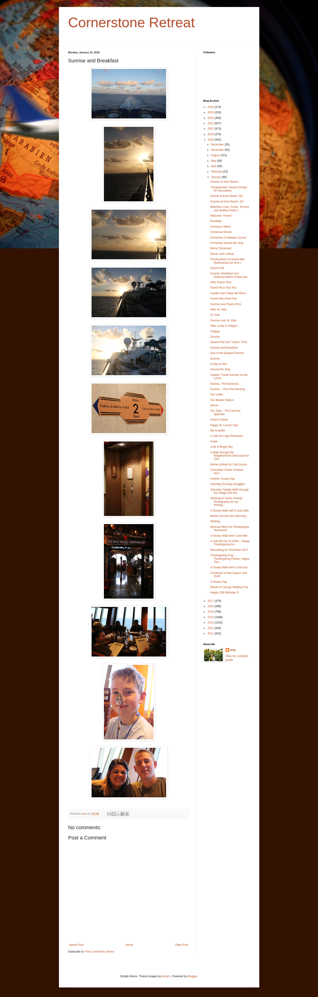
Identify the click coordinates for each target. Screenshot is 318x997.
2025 (211, 107)
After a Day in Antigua (223, 325)
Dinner (214, 405)
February (217, 171)
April (214, 166)
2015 (211, 611)
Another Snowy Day (222, 478)
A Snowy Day (218, 581)
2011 (211, 633)
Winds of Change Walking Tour (229, 587)
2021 (211, 128)
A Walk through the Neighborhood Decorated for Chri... (229, 456)
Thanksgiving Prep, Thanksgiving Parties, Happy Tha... (229, 559)
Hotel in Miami (219, 419)
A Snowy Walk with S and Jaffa (229, 510)
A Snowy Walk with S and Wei (228, 535)
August (215, 155)
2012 (211, 628)
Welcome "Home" (221, 215)
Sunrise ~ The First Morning (227, 389)
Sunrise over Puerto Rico (225, 304)
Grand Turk (217, 268)
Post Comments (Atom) (99, 951)
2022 (211, 123)
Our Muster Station (222, 400)
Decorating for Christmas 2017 (229, 550)
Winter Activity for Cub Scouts (228, 464)
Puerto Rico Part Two (223, 287)
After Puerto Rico (220, 282)
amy (233, 650)
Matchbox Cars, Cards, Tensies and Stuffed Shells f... (229, 208)
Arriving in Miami (220, 226)
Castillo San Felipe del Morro (228, 293)
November (218, 150)
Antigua (215, 331)
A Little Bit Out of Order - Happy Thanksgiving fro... (230, 542)
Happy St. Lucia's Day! (224, 425)
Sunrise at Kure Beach (224, 181)
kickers (166, 976)
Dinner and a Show (222, 254)
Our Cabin (216, 394)
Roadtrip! (216, 221)
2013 (211, 622)
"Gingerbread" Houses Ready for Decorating (228, 189)
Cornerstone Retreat (131, 22)
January (216, 177)
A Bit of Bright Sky (221, 446)
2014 (211, 617)
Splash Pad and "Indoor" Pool (228, 342)
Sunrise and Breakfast (224, 347)
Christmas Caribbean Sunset (228, 237)
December (218, 144)
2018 (211, 139)
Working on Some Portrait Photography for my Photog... (226, 502)
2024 (211, 112)
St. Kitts (215, 315)
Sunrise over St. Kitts (223, 320)
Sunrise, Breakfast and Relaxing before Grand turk (228, 275)
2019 (211, 134)
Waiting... (216, 521)
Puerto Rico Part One (223, 298)
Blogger (192, 976)
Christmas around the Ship (226, 243)
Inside (214, 441)
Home (129, 944)
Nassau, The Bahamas (224, 383)
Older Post (181, 944)
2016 (211, 606)
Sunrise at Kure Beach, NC (227, 201)
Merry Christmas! (220, 248)
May (214, 160)
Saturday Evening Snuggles (227, 484)
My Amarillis (217, 430)
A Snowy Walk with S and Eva (228, 567)
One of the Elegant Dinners (227, 353)
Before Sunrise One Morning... (229, 516)
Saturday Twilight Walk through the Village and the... (229, 491)
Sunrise (215, 336)
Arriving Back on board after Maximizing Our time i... (227, 261)
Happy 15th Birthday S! (224, 592)
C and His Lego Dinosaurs (226, 436)
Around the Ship (220, 369)
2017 (211, 601)
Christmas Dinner (221, 232)
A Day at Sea (218, 364)
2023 (211, 118)
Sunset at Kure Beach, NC (226, 196)
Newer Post (76, 944)
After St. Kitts (218, 309)
